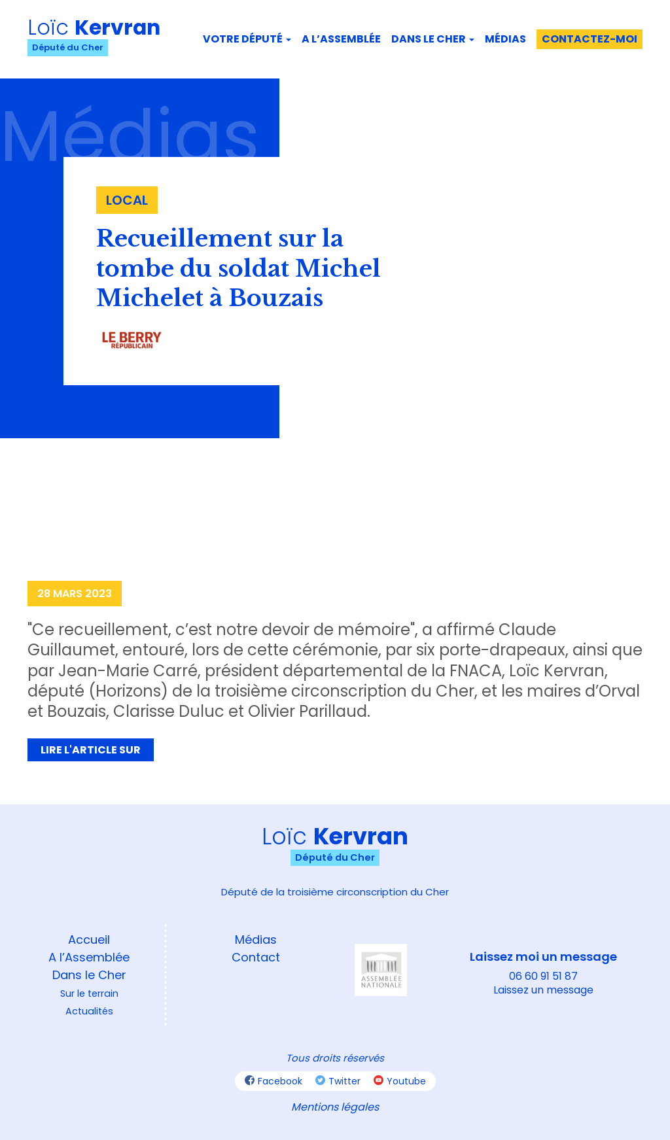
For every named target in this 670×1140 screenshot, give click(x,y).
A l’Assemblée (89, 957)
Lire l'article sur (91, 749)
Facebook (273, 1081)
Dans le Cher (432, 38)
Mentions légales (335, 1106)
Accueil (89, 939)
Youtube (400, 1081)
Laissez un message (543, 989)
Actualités (89, 1011)
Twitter (338, 1081)
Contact (256, 957)
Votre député (247, 38)
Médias (505, 38)
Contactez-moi (589, 38)
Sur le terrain (89, 993)
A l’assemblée (341, 38)
